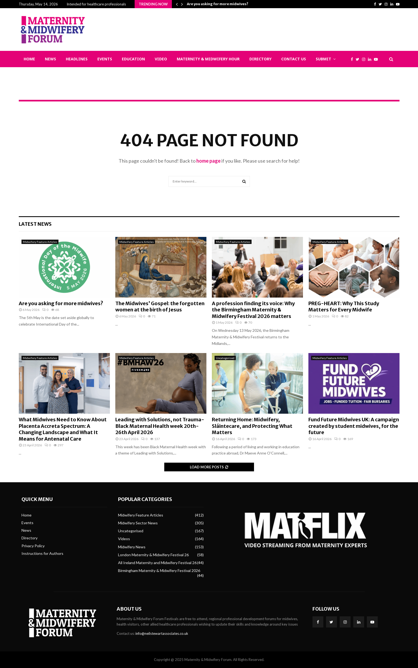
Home (29, 58)
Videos (124, 538)
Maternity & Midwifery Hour (208, 58)
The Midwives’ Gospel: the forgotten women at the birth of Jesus (160, 306)
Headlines (77, 58)
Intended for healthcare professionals (96, 4)
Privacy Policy (33, 545)
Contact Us (293, 58)
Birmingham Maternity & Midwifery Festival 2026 (159, 570)
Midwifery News (131, 547)
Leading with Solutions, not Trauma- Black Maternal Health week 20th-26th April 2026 (159, 425)
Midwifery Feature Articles (40, 241)
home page (208, 161)
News (50, 58)
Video (161, 58)
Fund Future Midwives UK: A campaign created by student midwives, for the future (353, 425)
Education (133, 58)
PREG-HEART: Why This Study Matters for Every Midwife (343, 306)
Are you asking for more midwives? (217, 4)
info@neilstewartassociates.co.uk (161, 633)
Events (104, 58)
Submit (323, 58)
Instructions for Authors (42, 553)
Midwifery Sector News (138, 523)
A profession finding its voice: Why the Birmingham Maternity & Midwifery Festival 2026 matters (253, 309)
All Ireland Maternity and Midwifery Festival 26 (157, 562)
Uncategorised (225, 358)
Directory (260, 58)
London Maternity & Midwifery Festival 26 (153, 554)
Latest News (35, 224)
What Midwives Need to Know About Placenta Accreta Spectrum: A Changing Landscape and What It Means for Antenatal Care (63, 429)
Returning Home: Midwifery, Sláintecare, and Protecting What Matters (252, 425)
